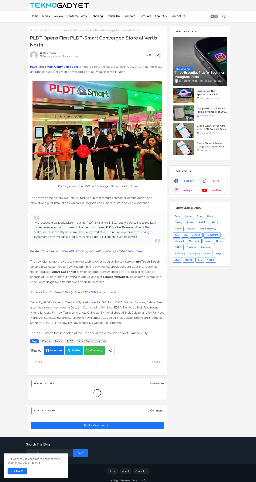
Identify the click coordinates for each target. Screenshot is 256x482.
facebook (188, 181)
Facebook (56, 350)
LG (185, 235)
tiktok (216, 181)
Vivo (177, 260)
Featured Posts (77, 16)
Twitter (76, 350)
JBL (177, 235)
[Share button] (110, 350)
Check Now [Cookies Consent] (29, 462)
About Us (161, 16)
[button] (214, 16)
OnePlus (191, 247)
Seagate (195, 253)
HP (213, 222)
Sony (208, 253)
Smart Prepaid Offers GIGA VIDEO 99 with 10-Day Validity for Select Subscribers (92, 251)
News (46, 16)
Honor (178, 228)
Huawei (191, 228)
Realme (205, 247)
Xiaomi (188, 260)
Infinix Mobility (208, 228)
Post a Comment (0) (97, 425)
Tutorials (145, 16)
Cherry (178, 222)
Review (58, 16)
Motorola (194, 241)
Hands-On (113, 16)
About (125, 471)
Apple (188, 216)
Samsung (180, 253)
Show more (157, 383)
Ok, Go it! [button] (17, 471)
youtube (216, 190)
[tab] (34, 16)
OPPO (178, 247)
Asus (199, 216)
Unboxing (96, 16)
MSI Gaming (212, 235)
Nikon (208, 241)
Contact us (141, 471)
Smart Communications (53, 30)
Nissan (219, 241)
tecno (210, 260)
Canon (210, 216)
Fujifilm (203, 222)
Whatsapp (96, 350)
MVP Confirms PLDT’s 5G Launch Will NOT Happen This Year (81, 292)
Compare (129, 16)
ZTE (199, 260)
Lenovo (196, 235)
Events (46, 341)
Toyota (220, 253)
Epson (190, 222)
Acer (177, 216)
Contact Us (177, 16)
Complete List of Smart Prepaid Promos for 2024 (212, 110)
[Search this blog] (49, 453)
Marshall (179, 241)
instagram (188, 190)
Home (35, 16)
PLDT (34, 66)
